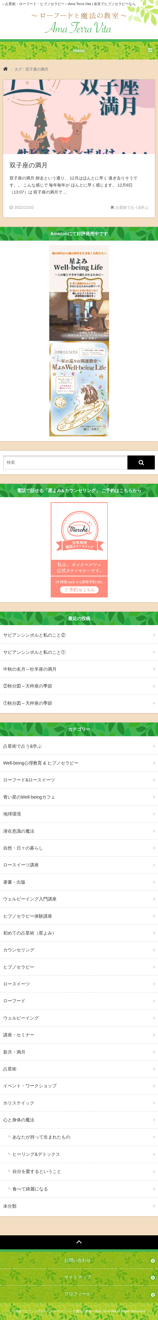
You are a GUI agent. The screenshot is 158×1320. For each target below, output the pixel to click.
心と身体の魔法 (18, 1119)
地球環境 (12, 813)
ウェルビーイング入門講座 (30, 898)
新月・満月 (14, 1052)
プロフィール (77, 1293)
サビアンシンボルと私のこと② (34, 635)
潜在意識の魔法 (18, 831)
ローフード (14, 1000)
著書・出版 (14, 882)
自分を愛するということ (36, 1171)
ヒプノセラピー (18, 967)
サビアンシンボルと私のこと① (34, 652)
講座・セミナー (18, 1034)
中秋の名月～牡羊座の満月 (30, 669)
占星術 (10, 1068)
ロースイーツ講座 (21, 864)
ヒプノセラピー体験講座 (27, 916)
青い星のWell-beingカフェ (29, 797)
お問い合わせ (77, 1260)
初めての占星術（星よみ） (30, 932)
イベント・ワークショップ (30, 1085)
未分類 (10, 1206)
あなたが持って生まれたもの (41, 1137)
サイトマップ (77, 1277)
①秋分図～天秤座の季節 (27, 703)
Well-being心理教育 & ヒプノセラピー (41, 763)
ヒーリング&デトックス (36, 1154)
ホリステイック (18, 1102)
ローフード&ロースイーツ (29, 779)
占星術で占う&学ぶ (22, 746)
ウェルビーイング (21, 1017)
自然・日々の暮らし (23, 848)
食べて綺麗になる (30, 1188)
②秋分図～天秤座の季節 (27, 685)
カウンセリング (18, 949)
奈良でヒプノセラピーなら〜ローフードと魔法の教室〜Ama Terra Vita (66, 1311)
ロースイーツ (16, 983)
